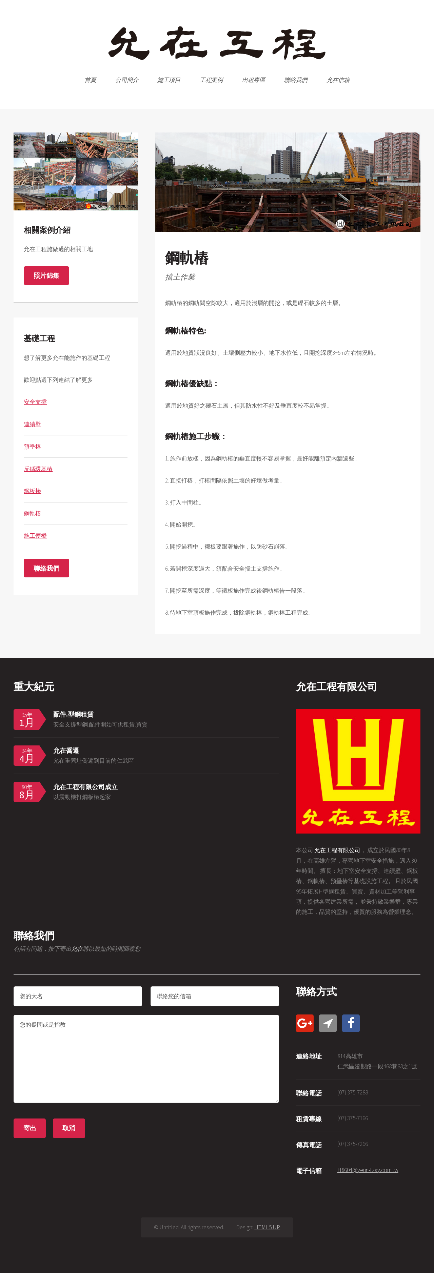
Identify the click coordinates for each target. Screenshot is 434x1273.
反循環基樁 (38, 469)
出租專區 (253, 80)
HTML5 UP (267, 1227)
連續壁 (32, 424)
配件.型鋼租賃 (73, 714)
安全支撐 (35, 402)
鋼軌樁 (32, 513)
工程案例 (211, 80)
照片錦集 (46, 275)
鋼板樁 (32, 491)
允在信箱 (338, 80)
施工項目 (168, 80)
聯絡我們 (295, 80)
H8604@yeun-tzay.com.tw (367, 1170)
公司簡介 (126, 80)
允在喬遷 (66, 750)
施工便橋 (35, 535)
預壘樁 (32, 446)
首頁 (90, 80)
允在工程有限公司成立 (85, 787)
